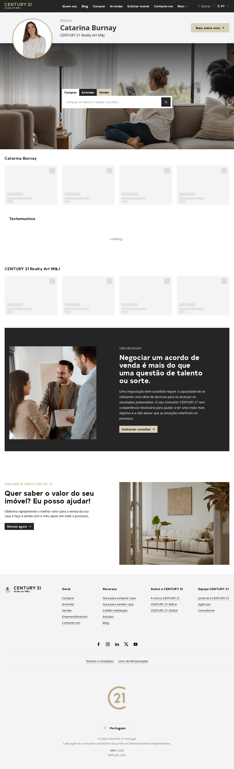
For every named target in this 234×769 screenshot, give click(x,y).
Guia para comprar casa (119, 598)
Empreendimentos (75, 616)
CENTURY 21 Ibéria (164, 604)
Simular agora (19, 526)
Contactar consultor (138, 429)
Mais (183, 6)
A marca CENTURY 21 (165, 598)
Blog (85, 6)
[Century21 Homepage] (18, 6)
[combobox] (223, 6)
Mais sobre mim (210, 28)
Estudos (108, 616)
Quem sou (69, 6)
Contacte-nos (71, 623)
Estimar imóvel (138, 6)
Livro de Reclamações (133, 661)
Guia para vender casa (118, 604)
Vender (104, 92)
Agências (204, 604)
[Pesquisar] (166, 102)
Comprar (99, 6)
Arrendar (116, 6)
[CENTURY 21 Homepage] (31, 589)
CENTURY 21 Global (164, 610)
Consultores (206, 610)
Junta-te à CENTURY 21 (213, 598)
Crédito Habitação (115, 610)
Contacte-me (163, 6)
